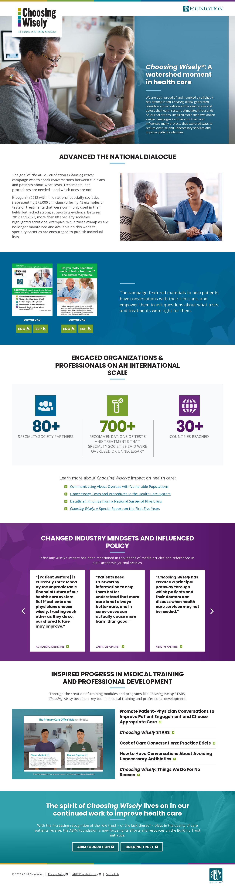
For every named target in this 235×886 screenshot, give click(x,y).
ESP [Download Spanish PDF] (41, 328)
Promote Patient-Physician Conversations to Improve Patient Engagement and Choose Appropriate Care (167, 716)
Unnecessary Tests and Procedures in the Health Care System (120, 494)
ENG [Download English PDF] (24, 328)
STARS (145, 732)
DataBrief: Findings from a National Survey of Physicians (116, 501)
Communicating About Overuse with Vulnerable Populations (119, 486)
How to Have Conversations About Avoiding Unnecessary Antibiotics (166, 756)
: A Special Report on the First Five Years (115, 508)
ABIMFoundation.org (86, 874)
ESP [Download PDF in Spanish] (85, 328)
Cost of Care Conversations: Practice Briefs (165, 743)
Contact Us (112, 874)
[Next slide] (211, 611)
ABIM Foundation (95, 846)
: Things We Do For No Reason (160, 772)
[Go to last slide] (23, 611)
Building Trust (142, 846)
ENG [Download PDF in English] (69, 328)
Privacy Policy (58, 874)
